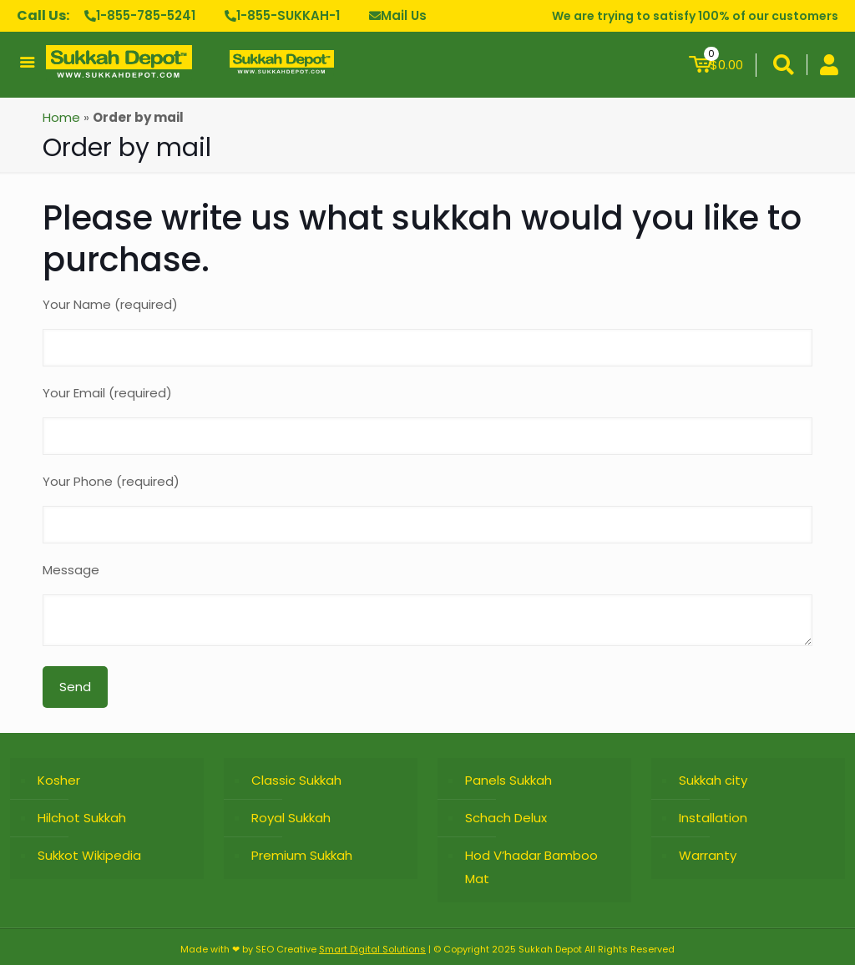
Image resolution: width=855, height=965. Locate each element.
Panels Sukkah (508, 780)
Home (61, 117)
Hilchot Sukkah (82, 817)
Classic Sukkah (296, 780)
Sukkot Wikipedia (89, 855)
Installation (713, 817)
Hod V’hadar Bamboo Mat (531, 866)
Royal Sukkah (291, 817)
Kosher (59, 780)
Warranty (707, 855)
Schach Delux (506, 817)
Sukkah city (713, 780)
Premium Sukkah (301, 855)
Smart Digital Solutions (372, 949)
